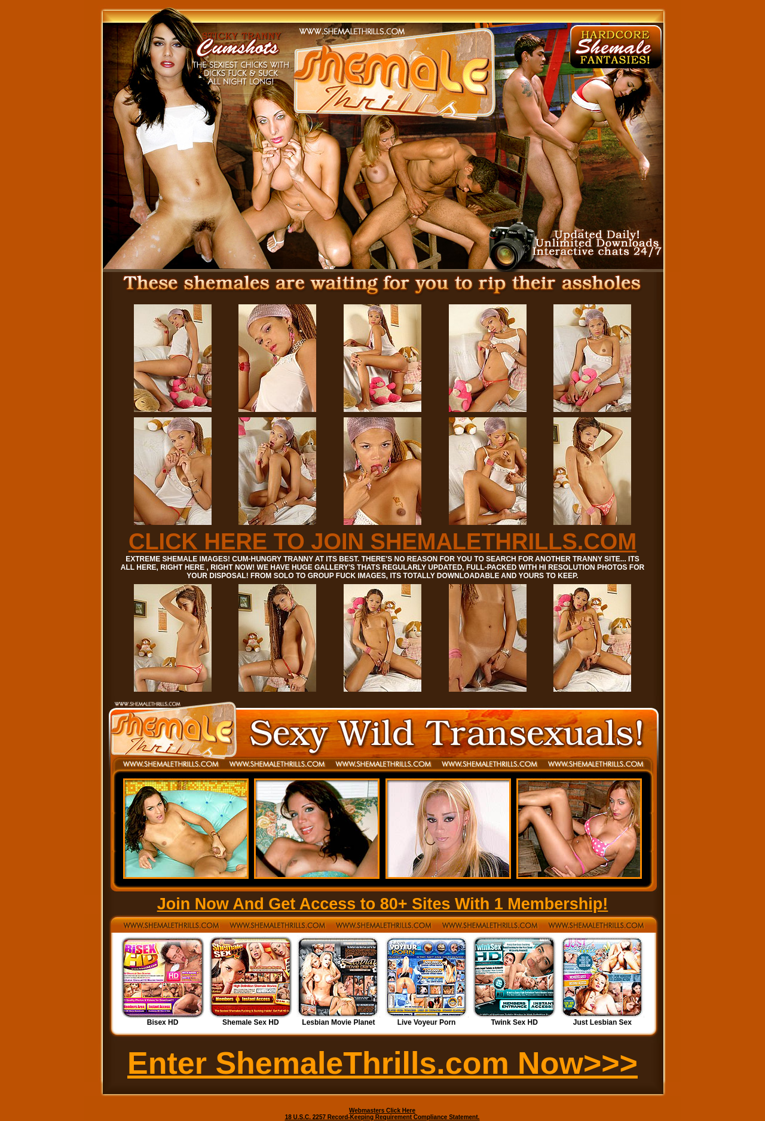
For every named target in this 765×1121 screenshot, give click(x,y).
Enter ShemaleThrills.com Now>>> (382, 1063)
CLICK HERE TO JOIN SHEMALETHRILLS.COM (382, 541)
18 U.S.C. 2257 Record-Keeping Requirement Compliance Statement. (382, 1117)
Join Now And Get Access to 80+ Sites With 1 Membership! (382, 904)
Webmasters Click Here (382, 1110)
